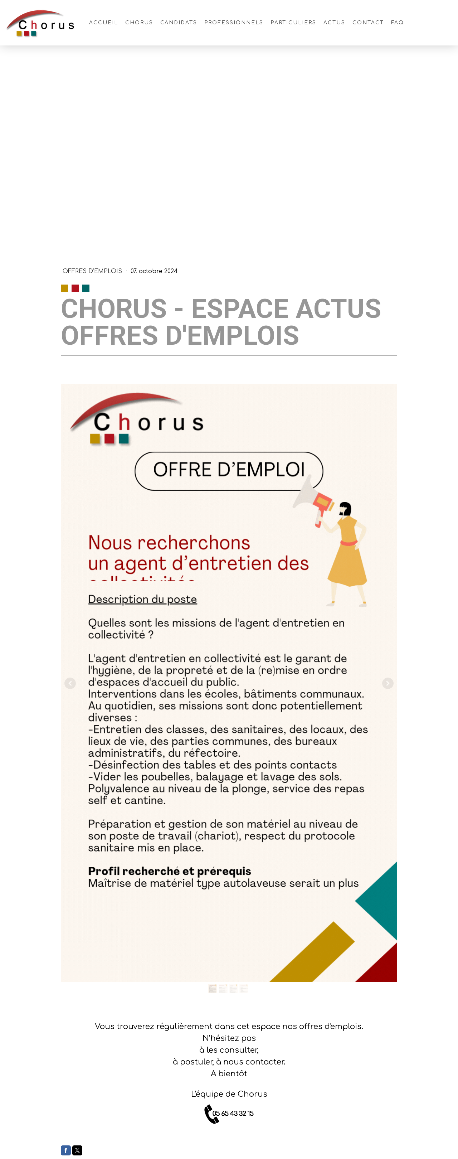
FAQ (397, 22)
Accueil (103, 22)
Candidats (179, 22)
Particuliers (294, 22)
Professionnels (233, 22)
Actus (334, 22)
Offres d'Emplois (93, 271)
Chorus (139, 22)
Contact (368, 22)
